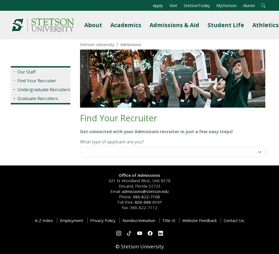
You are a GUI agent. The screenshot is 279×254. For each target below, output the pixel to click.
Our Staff (26, 72)
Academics (126, 25)
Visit (173, 5)
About (94, 25)
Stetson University (97, 44)
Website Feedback (199, 220)
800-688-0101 (148, 202)
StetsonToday (197, 5)
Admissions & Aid (175, 25)
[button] (263, 5)
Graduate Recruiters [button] (37, 98)
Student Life (227, 25)
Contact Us (234, 220)
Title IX (168, 220)
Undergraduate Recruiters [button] (43, 90)
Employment (71, 220)
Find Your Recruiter (36, 81)
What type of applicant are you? (112, 142)
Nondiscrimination (138, 220)
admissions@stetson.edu (145, 191)
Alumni (249, 5)
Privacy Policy (102, 220)
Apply (158, 5)
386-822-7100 (146, 196)
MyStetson (226, 5)
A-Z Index (44, 220)
